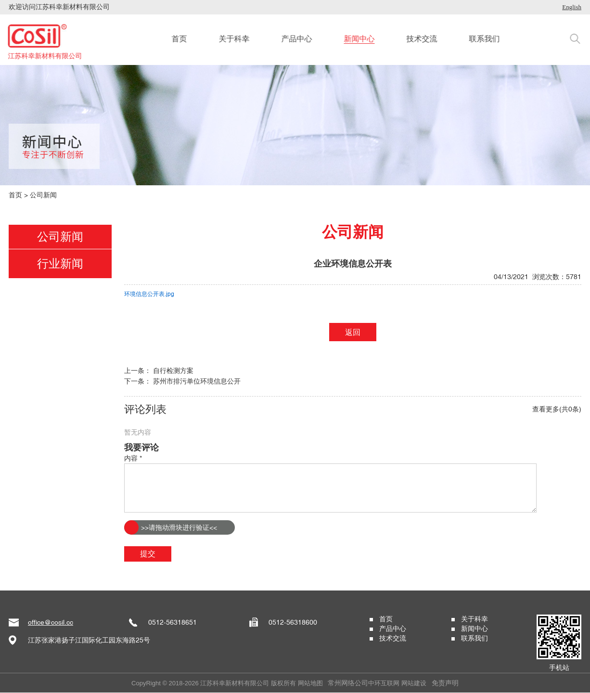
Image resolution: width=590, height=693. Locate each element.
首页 (15, 195)
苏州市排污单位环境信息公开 (197, 381)
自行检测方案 (173, 370)
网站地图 (310, 683)
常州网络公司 (348, 683)
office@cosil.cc (50, 622)
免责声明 (445, 683)
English (571, 7)
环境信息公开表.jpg (149, 294)
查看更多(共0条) (556, 409)
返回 (352, 332)
